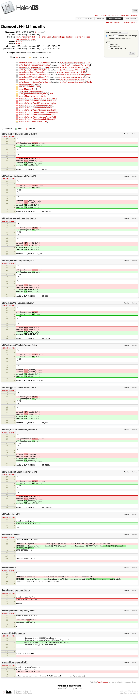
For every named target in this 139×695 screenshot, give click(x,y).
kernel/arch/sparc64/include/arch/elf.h (72, 82)
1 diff (38, 84)
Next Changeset (129, 23)
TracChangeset (102, 682)
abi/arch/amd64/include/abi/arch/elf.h (34, 65)
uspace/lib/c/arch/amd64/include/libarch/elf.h (37, 101)
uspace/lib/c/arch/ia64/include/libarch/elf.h (36, 108)
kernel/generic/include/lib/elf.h (31, 91)
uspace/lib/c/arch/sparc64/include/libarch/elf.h (38, 119)
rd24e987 (5, 137)
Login (96, 15)
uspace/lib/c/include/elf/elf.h (31, 121)
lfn (17, 37)
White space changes (118, 48)
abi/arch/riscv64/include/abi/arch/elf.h (34, 80)
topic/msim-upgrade (82, 37)
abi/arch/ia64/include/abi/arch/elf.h (33, 72)
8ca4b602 (20, 42)
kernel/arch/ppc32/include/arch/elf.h (70, 77)
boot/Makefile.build (27, 87)
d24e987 (19, 44)
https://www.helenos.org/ (129, 693)
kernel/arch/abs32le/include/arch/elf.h (72, 62)
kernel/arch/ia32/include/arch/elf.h (68, 70)
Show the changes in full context (118, 38)
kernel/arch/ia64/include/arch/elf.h (68, 72)
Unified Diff (62, 688)
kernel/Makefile (25, 89)
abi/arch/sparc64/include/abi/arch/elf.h (35, 82)
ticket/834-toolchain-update (41, 37)
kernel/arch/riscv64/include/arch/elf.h (71, 80)
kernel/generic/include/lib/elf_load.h (33, 94)
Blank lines (114, 44)
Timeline (89, 19)
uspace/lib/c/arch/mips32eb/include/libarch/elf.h (38, 112)
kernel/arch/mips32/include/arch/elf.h (71, 75)
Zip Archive (76, 688)
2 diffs (88, 62)
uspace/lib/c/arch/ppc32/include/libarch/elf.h (37, 115)
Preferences (105, 15)
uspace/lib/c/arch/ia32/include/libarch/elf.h (36, 105)
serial (27, 37)
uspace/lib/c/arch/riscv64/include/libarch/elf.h (37, 117)
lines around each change (125, 36)
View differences (112, 33)
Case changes (115, 46)
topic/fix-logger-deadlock (63, 37)
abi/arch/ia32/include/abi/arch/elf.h (33, 70)
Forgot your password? (129, 15)
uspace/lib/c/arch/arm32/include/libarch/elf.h (37, 103)
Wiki (79, 19)
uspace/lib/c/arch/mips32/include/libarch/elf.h (38, 110)
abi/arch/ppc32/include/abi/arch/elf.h (34, 77)
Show (109, 36)
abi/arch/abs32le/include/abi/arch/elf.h (35, 62)
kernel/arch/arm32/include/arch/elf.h (70, 67)
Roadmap (100, 19)
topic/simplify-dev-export (26, 39)
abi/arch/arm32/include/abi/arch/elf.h (34, 67)
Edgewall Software (25, 693)
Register (115, 15)
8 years (38, 32)
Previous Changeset (113, 23)
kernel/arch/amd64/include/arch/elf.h (71, 65)
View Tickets (131, 19)
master (21, 37)
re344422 (12, 137)
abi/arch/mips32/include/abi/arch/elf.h (35, 75)
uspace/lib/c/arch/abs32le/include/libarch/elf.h (38, 98)
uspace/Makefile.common (29, 96)
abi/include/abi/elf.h (27, 84)
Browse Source (115, 19)
